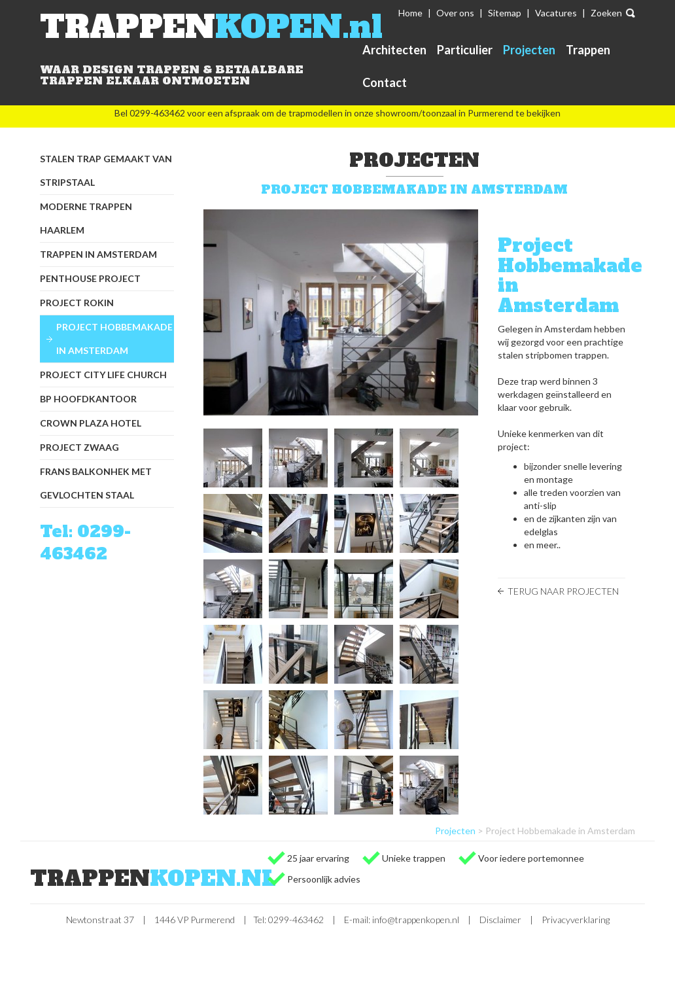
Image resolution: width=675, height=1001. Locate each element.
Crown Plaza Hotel (90, 423)
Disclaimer (500, 919)
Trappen (588, 50)
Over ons (455, 12)
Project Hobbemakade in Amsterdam (114, 338)
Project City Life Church (103, 374)
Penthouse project (90, 278)
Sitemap (504, 12)
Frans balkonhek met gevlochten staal (96, 483)
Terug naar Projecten (563, 591)
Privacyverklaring (576, 919)
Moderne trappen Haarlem (86, 218)
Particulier (465, 50)
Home (410, 12)
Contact (384, 82)
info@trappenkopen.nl (415, 919)
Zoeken (606, 12)
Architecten (394, 50)
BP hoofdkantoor (88, 398)
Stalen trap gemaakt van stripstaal (106, 170)
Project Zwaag (79, 447)
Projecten (529, 50)
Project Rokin (77, 302)
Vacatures (556, 12)
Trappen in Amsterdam (98, 254)
